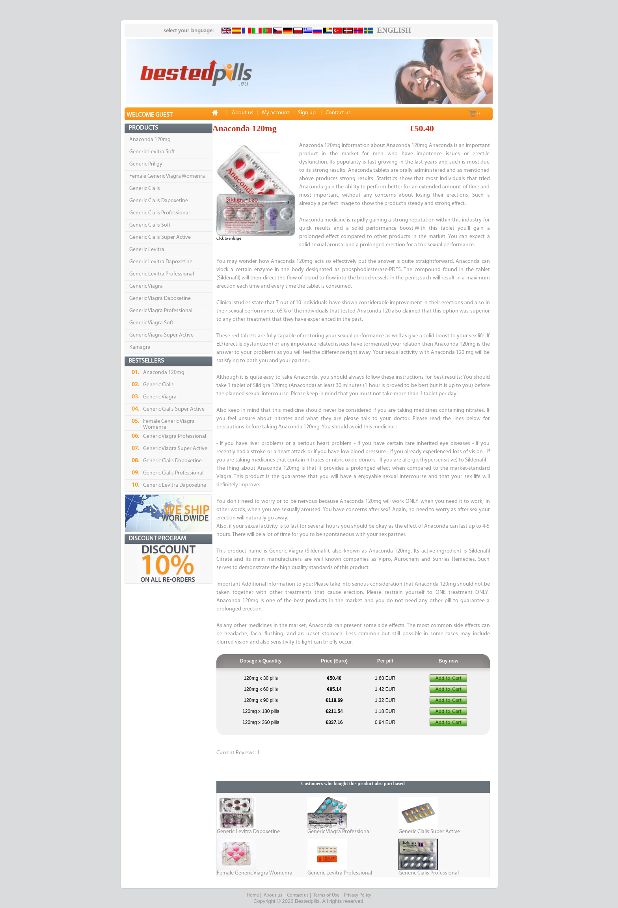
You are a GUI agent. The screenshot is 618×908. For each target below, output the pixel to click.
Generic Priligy (145, 164)
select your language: (189, 31)
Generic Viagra (146, 286)
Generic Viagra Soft (151, 323)
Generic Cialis (144, 189)
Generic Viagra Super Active (161, 335)
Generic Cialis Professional (159, 213)
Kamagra (140, 347)
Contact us (298, 895)
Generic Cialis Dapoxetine (158, 201)
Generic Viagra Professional (160, 311)
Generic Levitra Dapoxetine (160, 262)
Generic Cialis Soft (150, 225)
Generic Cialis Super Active (160, 237)
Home (253, 895)
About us (273, 895)
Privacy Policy (357, 895)
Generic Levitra (146, 250)
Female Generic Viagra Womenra (167, 176)
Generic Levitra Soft (152, 152)
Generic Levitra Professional (161, 274)
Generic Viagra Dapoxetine (160, 298)
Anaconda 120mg (150, 140)
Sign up (307, 113)
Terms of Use (326, 895)
